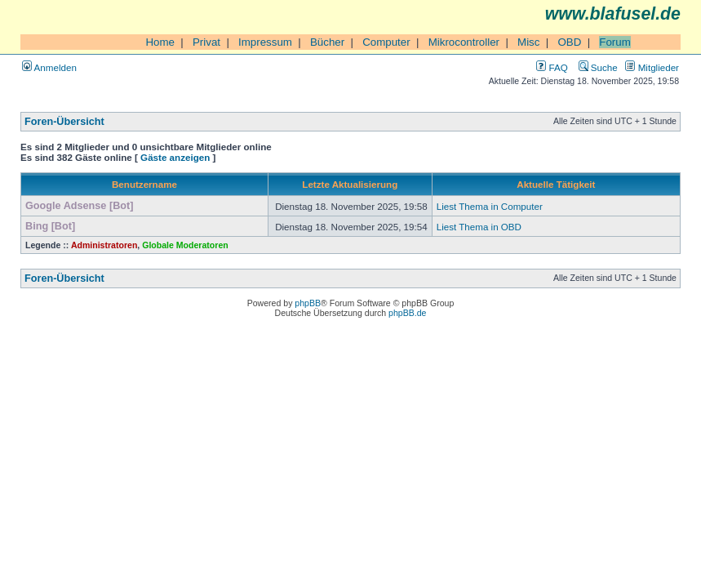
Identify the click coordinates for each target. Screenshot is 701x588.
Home (160, 42)
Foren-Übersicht (64, 121)
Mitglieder (652, 67)
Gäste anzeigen (175, 157)
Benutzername (144, 184)
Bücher (327, 42)
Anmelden (49, 67)
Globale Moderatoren (185, 245)
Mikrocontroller (463, 42)
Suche (598, 67)
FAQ (551, 67)
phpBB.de (407, 313)
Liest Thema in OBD (479, 226)
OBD (569, 42)
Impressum (265, 42)
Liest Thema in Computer (490, 206)
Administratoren (104, 245)
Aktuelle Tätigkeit (556, 184)
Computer (386, 42)
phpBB (308, 303)
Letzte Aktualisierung (349, 184)
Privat (206, 42)
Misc (528, 42)
